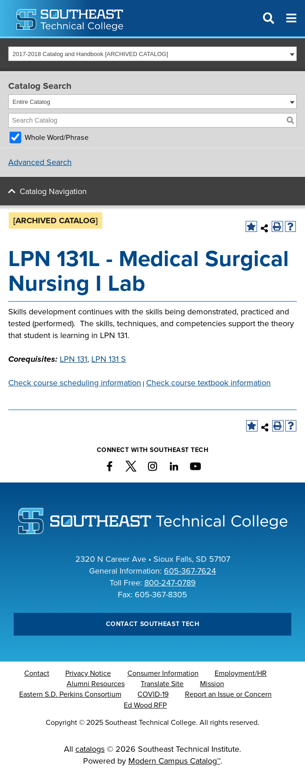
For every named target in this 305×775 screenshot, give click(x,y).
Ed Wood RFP (145, 705)
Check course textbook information (208, 383)
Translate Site (162, 683)
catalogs (90, 749)
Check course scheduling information (74, 383)
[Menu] (291, 18)
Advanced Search (40, 162)
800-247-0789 (170, 583)
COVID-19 (152, 694)
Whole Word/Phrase (57, 137)
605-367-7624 (190, 571)
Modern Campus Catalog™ (174, 761)
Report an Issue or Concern (228, 694)
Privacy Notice (88, 673)
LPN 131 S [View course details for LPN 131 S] (108, 359)
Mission (212, 683)
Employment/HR (241, 673)
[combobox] (152, 53)
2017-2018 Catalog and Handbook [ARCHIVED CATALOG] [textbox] (90, 54)
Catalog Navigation (53, 191)
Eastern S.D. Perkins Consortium (70, 694)
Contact (36, 673)
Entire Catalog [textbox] (31, 101)
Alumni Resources (96, 683)
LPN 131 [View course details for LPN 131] (73, 359)
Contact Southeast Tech (153, 624)
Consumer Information (163, 673)
